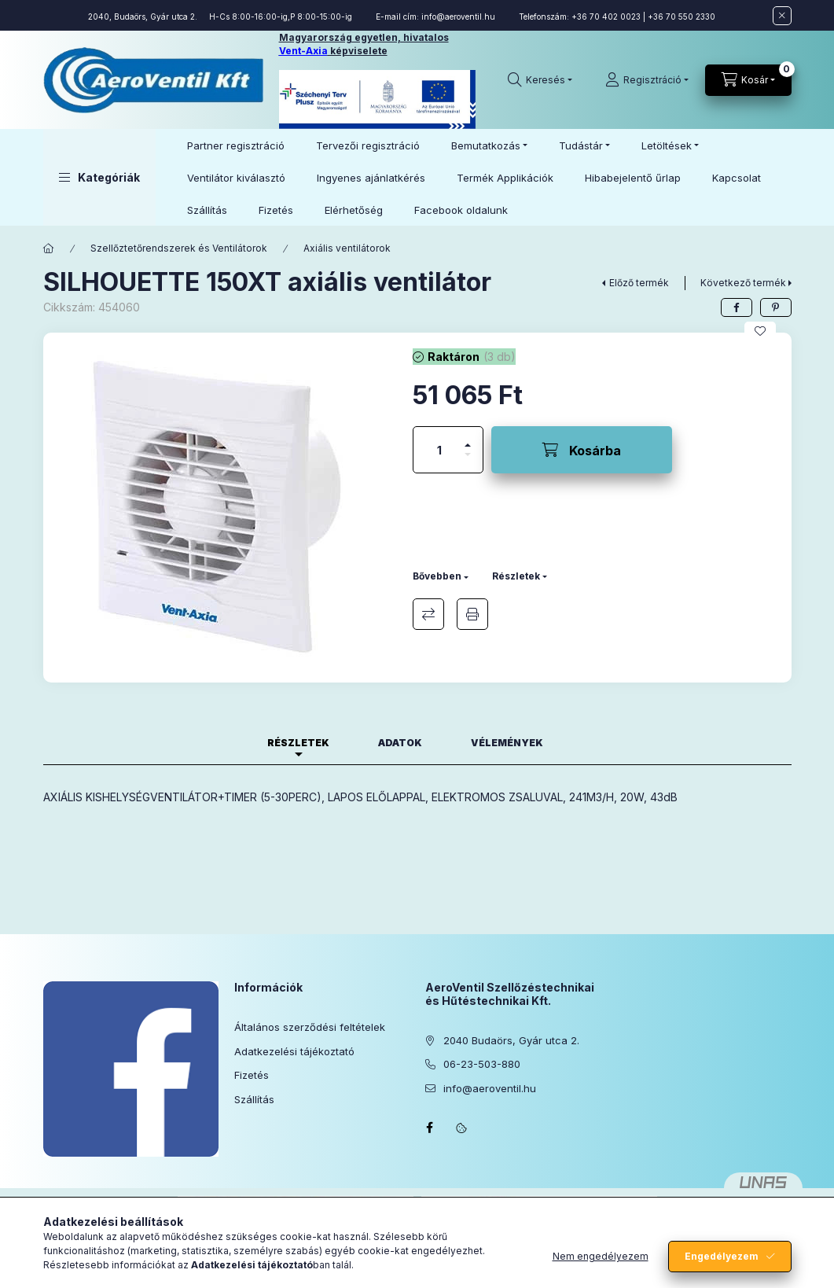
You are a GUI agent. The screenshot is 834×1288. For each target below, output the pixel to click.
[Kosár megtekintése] (748, 80)
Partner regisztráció (236, 145)
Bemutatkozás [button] (485, 145)
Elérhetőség (354, 210)
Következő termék (743, 283)
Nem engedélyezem (600, 1256)
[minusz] (467, 461)
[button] (99, 177)
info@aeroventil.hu (458, 16)
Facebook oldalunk (461, 210)
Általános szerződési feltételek (309, 1027)
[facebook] (736, 307)
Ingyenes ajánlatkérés (371, 177)
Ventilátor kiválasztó (236, 177)
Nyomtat (472, 614)
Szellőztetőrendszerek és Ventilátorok (178, 248)
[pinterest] (776, 307)
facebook (430, 1127)
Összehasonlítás (428, 614)
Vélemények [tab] (507, 743)
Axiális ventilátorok (347, 248)
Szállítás (207, 210)
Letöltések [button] (666, 145)
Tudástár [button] (581, 145)
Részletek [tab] (298, 743)
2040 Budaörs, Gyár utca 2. (511, 1040)
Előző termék (639, 283)
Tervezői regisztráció (368, 145)
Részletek (516, 576)
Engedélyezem (722, 1256)
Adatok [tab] (400, 743)
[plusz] (467, 438)
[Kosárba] (581, 449)
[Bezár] (782, 15)
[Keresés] (540, 80)
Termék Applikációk (505, 177)
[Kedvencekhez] (760, 331)
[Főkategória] (48, 248)
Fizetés (276, 210)
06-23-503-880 (481, 1064)
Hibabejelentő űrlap (633, 177)
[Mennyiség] (439, 450)
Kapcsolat (736, 177)
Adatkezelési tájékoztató (294, 1051)
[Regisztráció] (647, 80)
